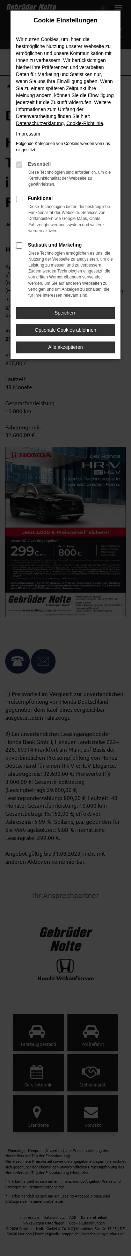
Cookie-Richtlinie (84, 123)
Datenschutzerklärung (40, 123)
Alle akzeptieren (65, 347)
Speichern (65, 313)
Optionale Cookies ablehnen (65, 330)
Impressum (28, 134)
